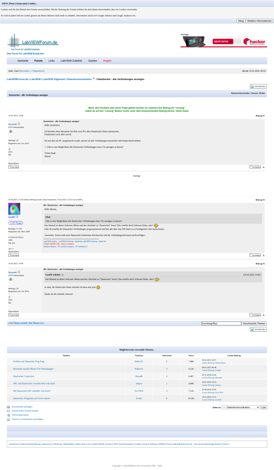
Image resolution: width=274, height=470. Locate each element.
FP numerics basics (66, 247)
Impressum (14, 444)
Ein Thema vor (36, 323)
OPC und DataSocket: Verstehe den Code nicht (34, 383)
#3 (264, 263)
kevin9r (218, 400)
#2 (264, 200)
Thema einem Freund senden (25, 411)
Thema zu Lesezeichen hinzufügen (27, 419)
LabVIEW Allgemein (54, 79)
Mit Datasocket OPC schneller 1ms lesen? (32, 391)
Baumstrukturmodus (240, 93)
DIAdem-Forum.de (167, 444)
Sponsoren (47, 444)
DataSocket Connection (23, 376)
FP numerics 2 (81, 247)
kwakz (139, 398)
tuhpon (139, 383)
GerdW (78, 199)
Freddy (218, 370)
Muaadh (139, 376)
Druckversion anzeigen (22, 407)
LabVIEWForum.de (17, 79)
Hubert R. (139, 361)
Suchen (92, 60)
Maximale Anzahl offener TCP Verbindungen (33, 369)
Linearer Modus (258, 93)
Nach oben (81, 444)
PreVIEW (139, 391)
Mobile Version (105, 444)
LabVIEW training (66, 241)
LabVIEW (35, 79)
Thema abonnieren (20, 415)
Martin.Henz (220, 363)
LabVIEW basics (50, 241)
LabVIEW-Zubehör (71, 60)
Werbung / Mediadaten (64, 444)
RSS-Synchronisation (123, 444)
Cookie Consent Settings (146, 444)
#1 (264, 116)
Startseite (22, 60)
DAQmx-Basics (50, 247)
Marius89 (12, 124)
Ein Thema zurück (18, 323)
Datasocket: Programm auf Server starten (31, 398)
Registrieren (38, 71)
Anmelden (24, 71)
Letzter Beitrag (208, 363)
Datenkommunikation (79, 79)
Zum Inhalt (92, 444)
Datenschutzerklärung (30, 444)
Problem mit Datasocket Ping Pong (28, 361)
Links (52, 60)
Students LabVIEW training (86, 241)
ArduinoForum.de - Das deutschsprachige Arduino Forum (202, 444)
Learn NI (102, 241)
